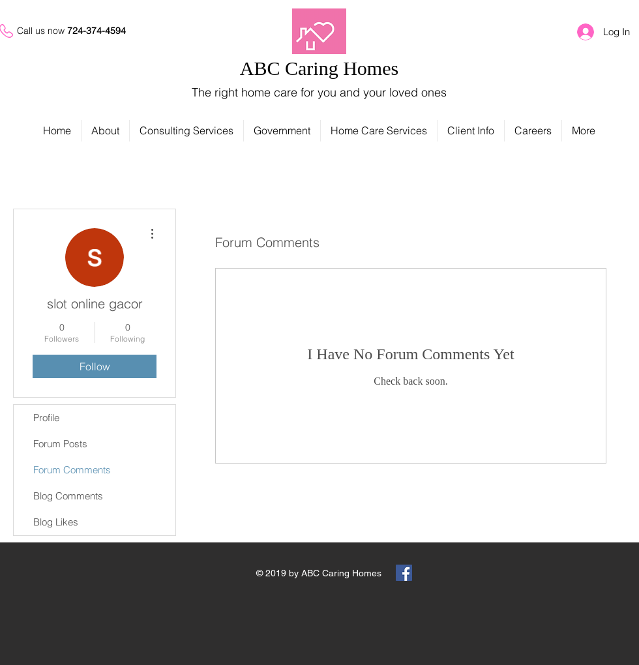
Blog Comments (68, 496)
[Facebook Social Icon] (404, 573)
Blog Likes (55, 522)
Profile (46, 417)
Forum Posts (60, 443)
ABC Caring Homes (319, 68)
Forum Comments (72, 470)
